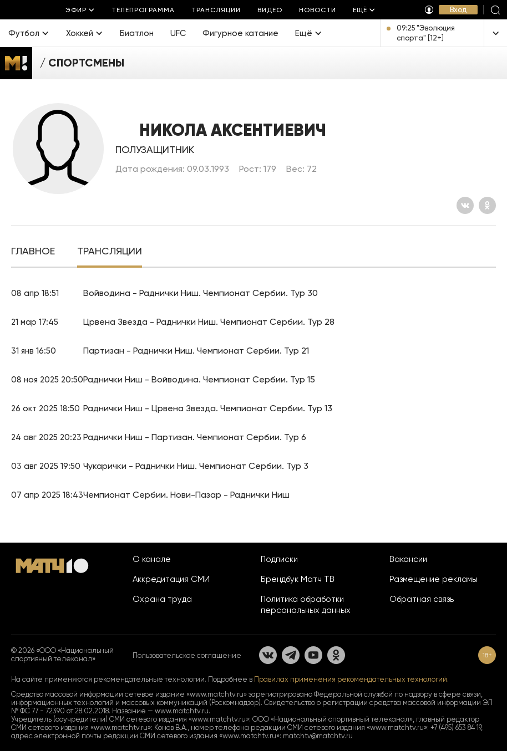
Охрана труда (162, 599)
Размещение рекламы (433, 579)
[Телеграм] (291, 655)
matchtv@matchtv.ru (318, 736)
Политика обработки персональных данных (306, 604)
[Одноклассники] (487, 205)
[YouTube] (313, 655)
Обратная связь (421, 599)
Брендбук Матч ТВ (297, 579)
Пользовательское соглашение (187, 655)
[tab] (33, 252)
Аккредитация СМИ (171, 579)
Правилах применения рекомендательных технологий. (351, 679)
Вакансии (408, 559)
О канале (152, 559)
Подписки (279, 559)
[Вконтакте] (465, 205)
